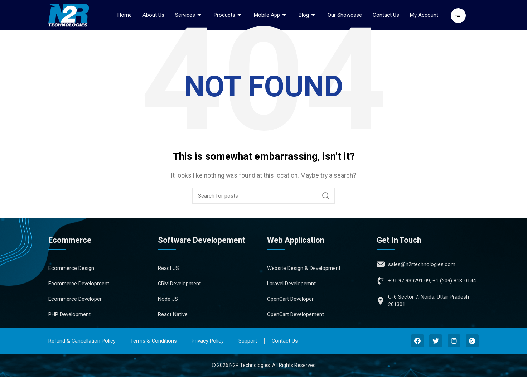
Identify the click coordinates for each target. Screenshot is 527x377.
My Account (424, 15)
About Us (153, 15)
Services (189, 15)
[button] (458, 15)
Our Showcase (345, 15)
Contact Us (386, 15)
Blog (308, 15)
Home (124, 15)
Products (228, 15)
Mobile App (271, 15)
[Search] (263, 196)
